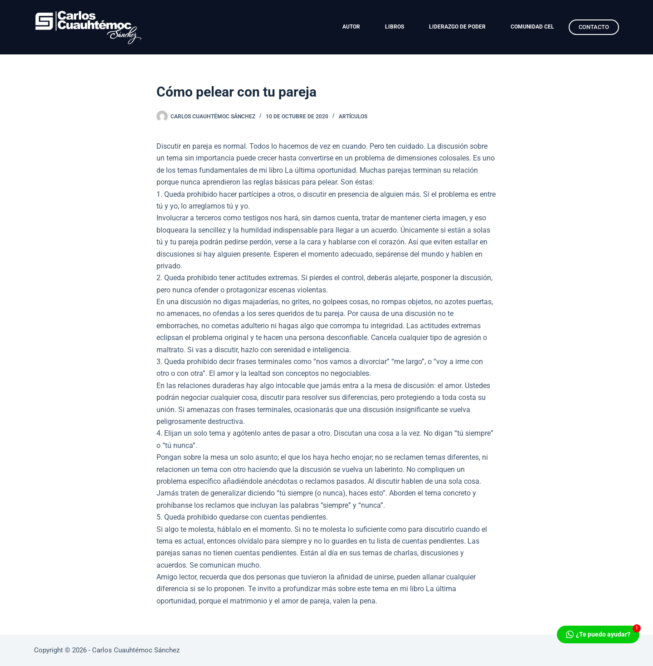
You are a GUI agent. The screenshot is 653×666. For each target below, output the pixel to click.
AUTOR (351, 27)
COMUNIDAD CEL (532, 27)
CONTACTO (594, 27)
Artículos (353, 116)
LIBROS (394, 27)
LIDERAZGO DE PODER (457, 27)
